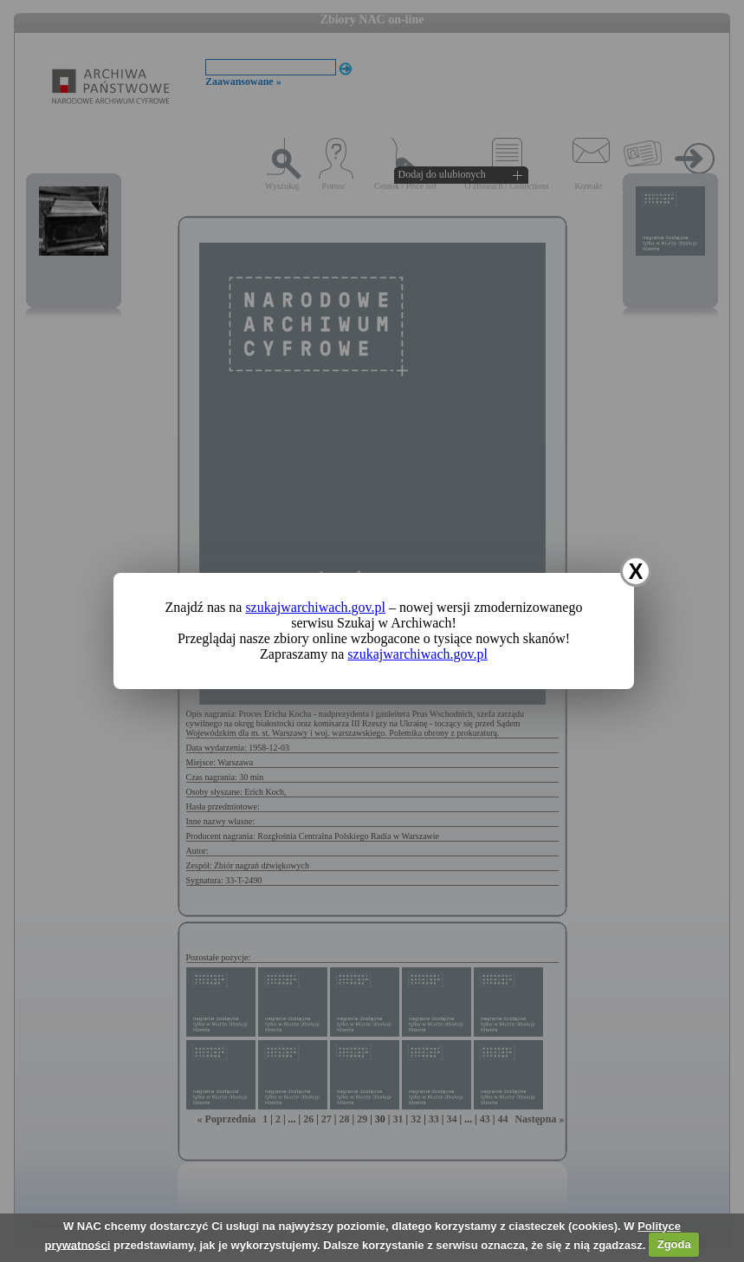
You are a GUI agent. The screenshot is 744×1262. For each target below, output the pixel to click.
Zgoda (674, 1244)
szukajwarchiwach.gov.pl (315, 607)
